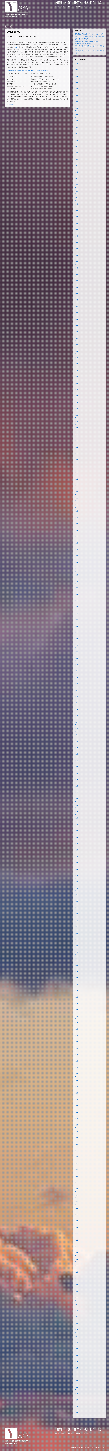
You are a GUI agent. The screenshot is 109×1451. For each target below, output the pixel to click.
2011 (76, 434)
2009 (76, 281)
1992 (76, 63)
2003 (76, 76)
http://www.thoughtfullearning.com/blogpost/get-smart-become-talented (28, 70)
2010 (76, 357)
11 (75, 117)
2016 (76, 818)
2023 (76, 1265)
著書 (16, 47)
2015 (76, 741)
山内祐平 (11, 104)
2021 (76, 1144)
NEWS (77, 2)
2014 (76, 664)
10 (75, 110)
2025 (76, 1349)
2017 (76, 895)
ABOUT (57, 7)
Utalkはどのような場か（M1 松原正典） (87, 41)
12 (75, 123)
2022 (76, 1208)
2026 (76, 1393)
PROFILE (63, 7)
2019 (76, 1035)
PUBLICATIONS (93, 2)
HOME (58, 2)
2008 (76, 204)
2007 (76, 127)
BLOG (68, 2)
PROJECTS (79, 7)
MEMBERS (71, 7)
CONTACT (87, 7)
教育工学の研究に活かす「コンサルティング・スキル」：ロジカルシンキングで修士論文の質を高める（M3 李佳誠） (89, 36)
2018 (76, 965)
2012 (76, 511)
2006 (76, 82)
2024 (76, 1304)
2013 (76, 588)
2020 (76, 1080)
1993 (76, 70)
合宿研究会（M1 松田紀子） (83, 43)
